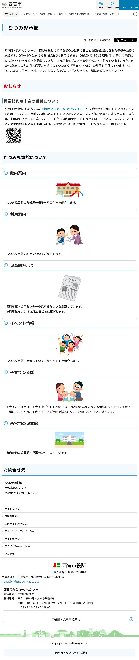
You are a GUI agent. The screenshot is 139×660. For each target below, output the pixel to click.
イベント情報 (22, 323)
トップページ (27, 13)
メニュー (134, 7)
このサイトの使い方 (16, 524)
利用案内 (18, 214)
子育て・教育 (45, 13)
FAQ (101, 7)
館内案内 (18, 173)
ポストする (127, 39)
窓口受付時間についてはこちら (21, 581)
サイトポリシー (13, 539)
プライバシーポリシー (17, 546)
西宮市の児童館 (24, 423)
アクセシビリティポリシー (20, 531)
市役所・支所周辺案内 (65, 619)
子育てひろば (22, 372)
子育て (60, 13)
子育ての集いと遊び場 (79, 13)
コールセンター (112, 7)
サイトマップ (12, 509)
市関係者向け (12, 516)
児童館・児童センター (105, 13)
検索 (124, 7)
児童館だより (22, 265)
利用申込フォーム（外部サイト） (63, 108)
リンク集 (10, 554)
